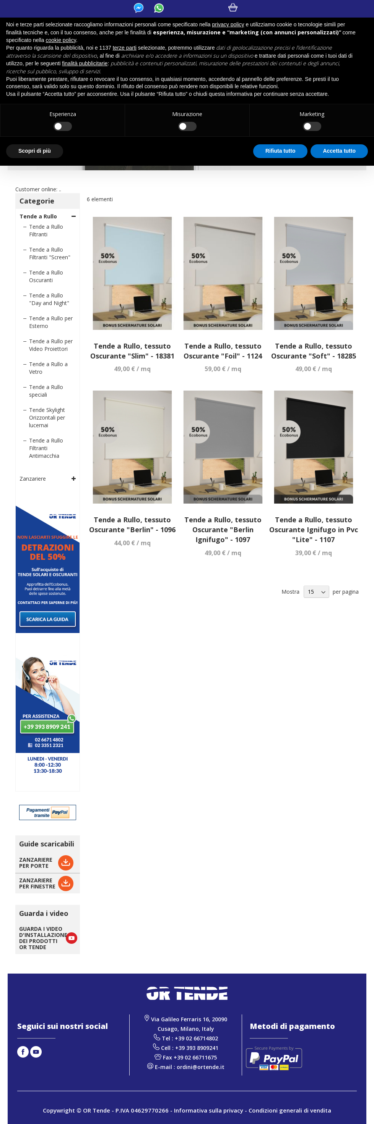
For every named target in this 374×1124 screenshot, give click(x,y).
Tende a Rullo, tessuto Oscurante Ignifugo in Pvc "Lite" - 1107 (313, 529)
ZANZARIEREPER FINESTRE (37, 883)
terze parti (125, 48)
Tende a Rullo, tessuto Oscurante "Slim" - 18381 (132, 350)
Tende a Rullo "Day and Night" (49, 299)
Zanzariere (33, 478)
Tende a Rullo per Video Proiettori (51, 345)
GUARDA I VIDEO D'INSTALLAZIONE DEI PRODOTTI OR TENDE (43, 938)
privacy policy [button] (228, 24)
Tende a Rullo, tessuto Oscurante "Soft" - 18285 (313, 350)
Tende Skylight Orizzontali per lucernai (47, 417)
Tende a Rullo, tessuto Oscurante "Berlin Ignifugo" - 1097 (223, 529)
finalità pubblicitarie (84, 63)
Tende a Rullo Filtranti (46, 230)
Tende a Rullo (38, 216)
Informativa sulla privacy (208, 1110)
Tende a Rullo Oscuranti (46, 276)
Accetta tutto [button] (339, 151)
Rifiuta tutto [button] (280, 151)
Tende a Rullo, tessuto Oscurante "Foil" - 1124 (223, 350)
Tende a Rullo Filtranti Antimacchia (46, 448)
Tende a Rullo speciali (46, 390)
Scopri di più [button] (34, 151)
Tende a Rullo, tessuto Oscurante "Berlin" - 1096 (132, 524)
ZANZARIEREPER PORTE (35, 862)
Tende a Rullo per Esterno (51, 322)
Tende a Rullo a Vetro (48, 367)
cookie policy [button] (61, 40)
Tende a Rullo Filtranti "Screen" (49, 253)
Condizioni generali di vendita (290, 1110)
